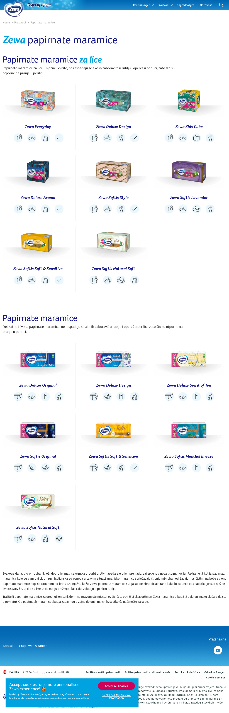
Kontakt (9, 645)
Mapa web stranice (33, 645)
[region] (72, 692)
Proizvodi (163, 5)
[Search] (221, 5)
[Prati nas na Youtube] (217, 649)
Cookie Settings (216, 677)
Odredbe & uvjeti (214, 672)
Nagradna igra (185, 5)
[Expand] (153, 5)
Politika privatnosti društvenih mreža (148, 672)
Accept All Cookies (116, 686)
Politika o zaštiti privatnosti (103, 672)
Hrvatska (11, 672)
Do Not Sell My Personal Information (116, 696)
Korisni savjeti (141, 5)
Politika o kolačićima (187, 672)
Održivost (206, 5)
